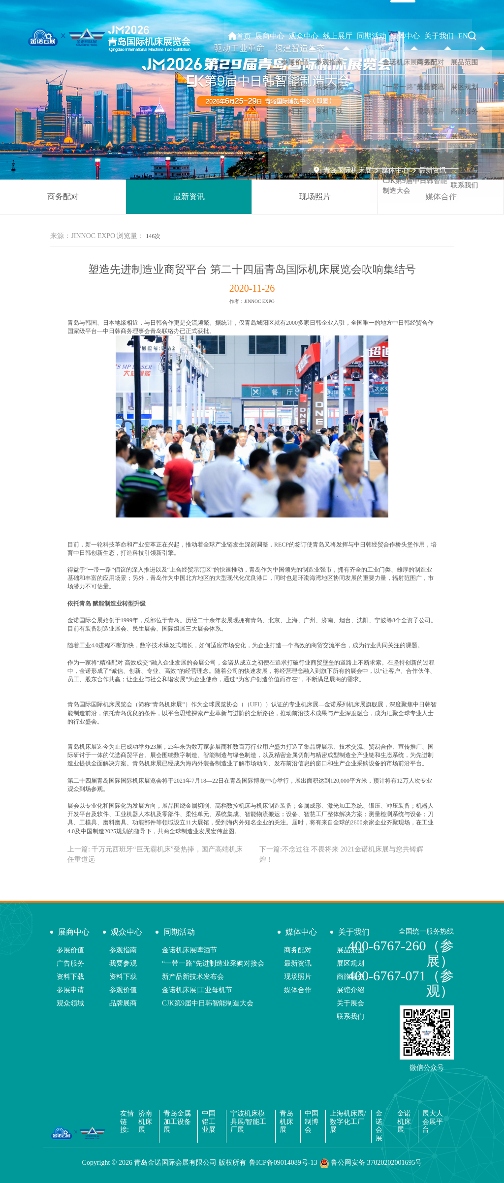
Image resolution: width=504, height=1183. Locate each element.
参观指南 (123, 950)
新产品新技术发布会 (193, 976)
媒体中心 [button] (411, 36)
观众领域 (70, 1003)
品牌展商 (123, 1003)
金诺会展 (379, 1126)
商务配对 (63, 196)
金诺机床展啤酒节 (189, 950)
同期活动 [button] (380, 36)
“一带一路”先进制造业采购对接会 (213, 963)
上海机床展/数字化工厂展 (348, 1122)
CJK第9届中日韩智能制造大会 (207, 1003)
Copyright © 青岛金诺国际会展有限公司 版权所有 (164, 1162)
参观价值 (123, 990)
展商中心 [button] (286, 36)
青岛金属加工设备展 (177, 1122)
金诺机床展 (404, 1122)
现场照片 (315, 196)
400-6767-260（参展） (401, 953)
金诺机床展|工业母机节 (197, 990)
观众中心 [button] (317, 36)
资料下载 (70, 976)
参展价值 (70, 950)
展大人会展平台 (432, 1122)
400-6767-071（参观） (401, 983)
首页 (258, 36)
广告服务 (70, 963)
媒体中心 (395, 170)
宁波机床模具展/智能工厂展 (248, 1122)
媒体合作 (441, 196)
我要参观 (123, 963)
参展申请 (70, 990)
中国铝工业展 (209, 1122)
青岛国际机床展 (347, 170)
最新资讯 (432, 170)
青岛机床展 (286, 1122)
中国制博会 (311, 1122)
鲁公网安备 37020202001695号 (371, 1163)
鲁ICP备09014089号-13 (283, 1162)
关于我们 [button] (443, 36)
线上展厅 (349, 36)
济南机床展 (145, 1122)
